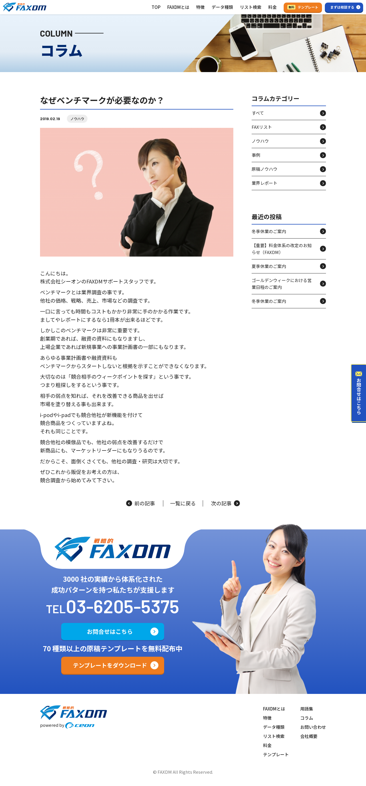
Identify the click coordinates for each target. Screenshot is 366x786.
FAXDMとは (178, 7)
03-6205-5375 (122, 606)
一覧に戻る (183, 503)
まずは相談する (342, 7)
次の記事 (225, 503)
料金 (272, 7)
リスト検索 (250, 7)
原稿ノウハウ (264, 169)
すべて (258, 113)
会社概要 (308, 736)
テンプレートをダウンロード (110, 665)
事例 (256, 155)
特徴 (200, 7)
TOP (156, 7)
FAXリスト (262, 127)
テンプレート (302, 7)
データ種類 (222, 7)
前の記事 (140, 503)
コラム (306, 718)
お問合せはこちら (110, 631)
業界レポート (264, 183)
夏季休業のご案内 (269, 266)
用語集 (306, 709)
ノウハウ (77, 118)
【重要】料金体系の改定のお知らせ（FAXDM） (282, 248)
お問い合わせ (313, 727)
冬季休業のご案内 (269, 231)
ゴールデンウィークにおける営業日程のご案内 (282, 283)
